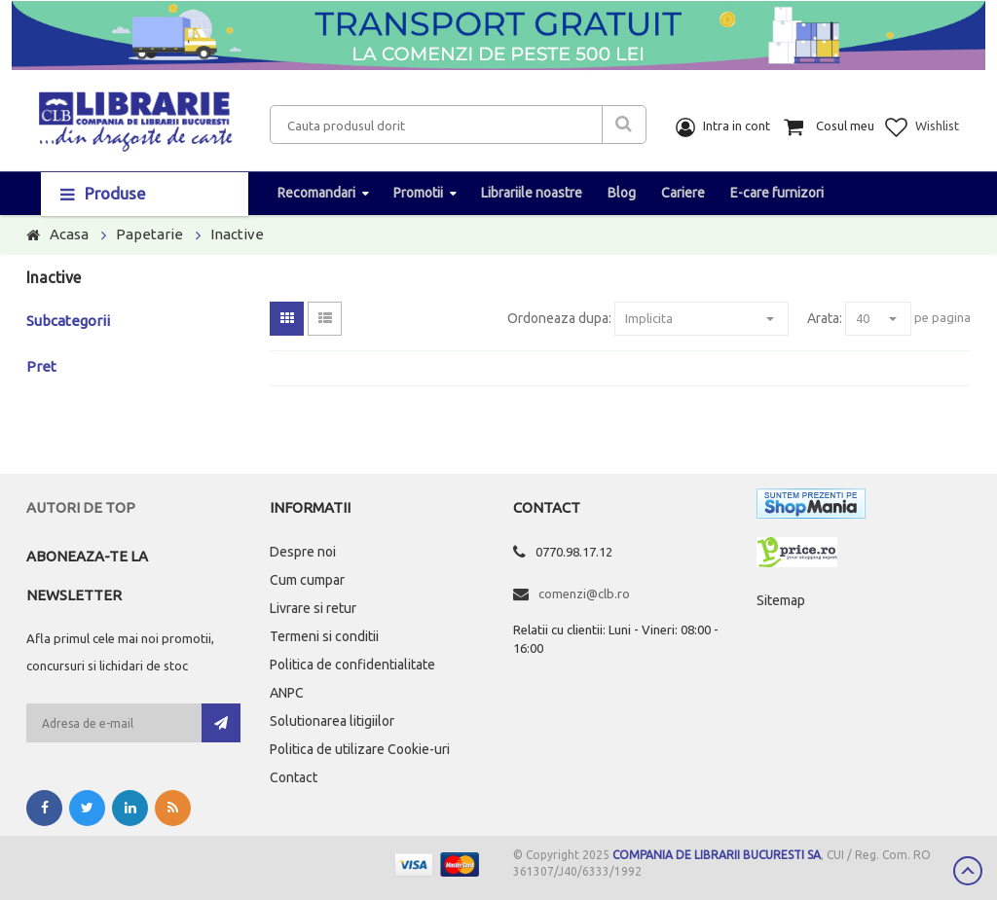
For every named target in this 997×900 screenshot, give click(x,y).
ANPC (287, 693)
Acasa (69, 234)
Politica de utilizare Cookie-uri (360, 749)
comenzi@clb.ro (584, 593)
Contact (293, 777)
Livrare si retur (313, 608)
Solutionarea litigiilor (332, 721)
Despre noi (303, 551)
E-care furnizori (777, 192)
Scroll (967, 870)
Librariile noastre (531, 192)
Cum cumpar (307, 580)
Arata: (824, 318)
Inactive (237, 234)
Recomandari (316, 192)
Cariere (683, 192)
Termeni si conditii (324, 636)
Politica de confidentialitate (352, 664)
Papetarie (149, 234)
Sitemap (781, 600)
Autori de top (80, 507)
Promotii (418, 192)
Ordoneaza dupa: (559, 318)
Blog (622, 192)
